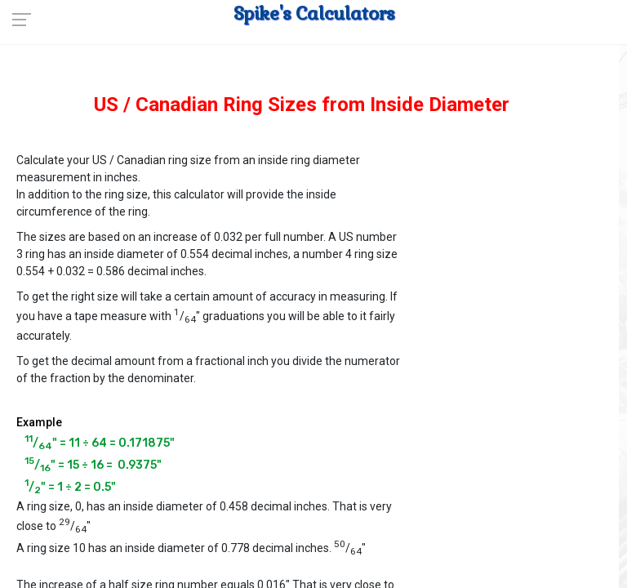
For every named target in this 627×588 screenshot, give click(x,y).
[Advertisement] (518, 229)
